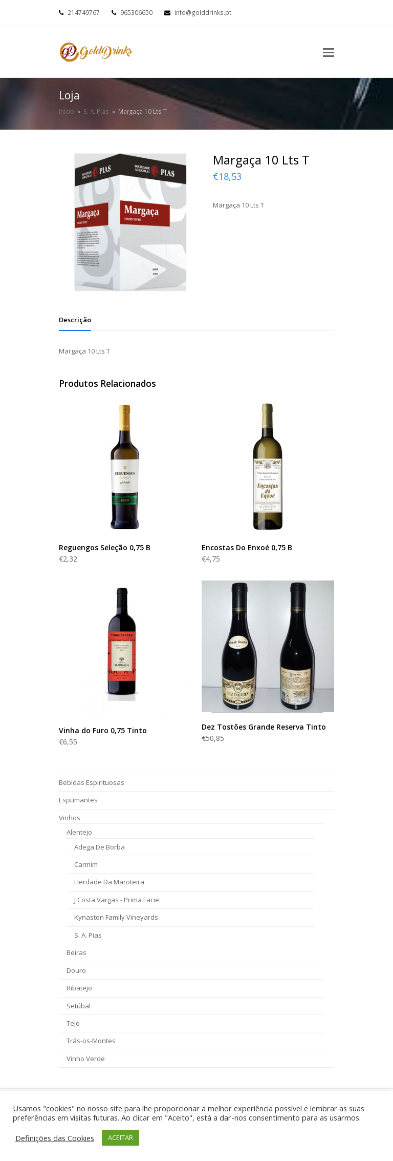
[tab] (75, 319)
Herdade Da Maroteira (109, 881)
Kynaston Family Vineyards (116, 917)
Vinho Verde (86, 1058)
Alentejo (79, 832)
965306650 (136, 12)
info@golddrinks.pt (202, 12)
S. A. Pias (88, 935)
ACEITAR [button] (120, 1137)
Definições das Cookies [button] (54, 1138)
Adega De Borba (99, 847)
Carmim (86, 864)
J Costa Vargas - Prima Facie (116, 899)
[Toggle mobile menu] (328, 51)
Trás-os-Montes (91, 1040)
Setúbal (79, 1005)
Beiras (76, 952)
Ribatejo (79, 987)
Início (66, 111)
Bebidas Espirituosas (91, 782)
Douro (76, 970)
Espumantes (78, 799)
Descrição (75, 319)
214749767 (84, 12)
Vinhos (69, 817)
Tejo (73, 1023)
